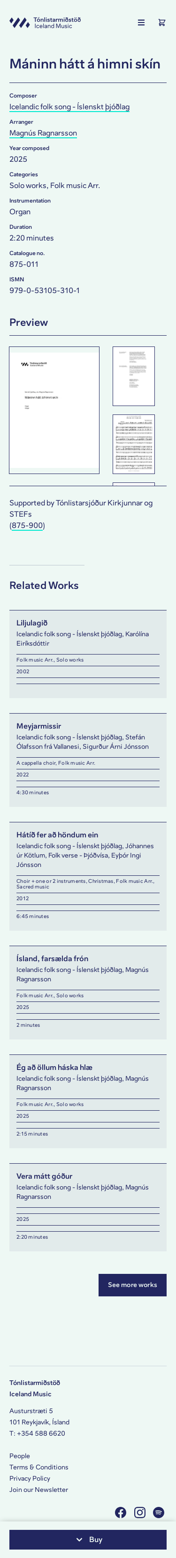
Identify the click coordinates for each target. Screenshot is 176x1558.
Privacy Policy (29, 1479)
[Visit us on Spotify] (160, 1512)
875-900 (27, 525)
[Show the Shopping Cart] (162, 22)
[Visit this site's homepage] (45, 22)
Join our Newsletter (38, 1490)
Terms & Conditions (39, 1467)
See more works (132, 1285)
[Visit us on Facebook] (122, 1512)
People (19, 1456)
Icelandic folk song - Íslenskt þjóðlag (69, 106)
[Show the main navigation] (141, 22)
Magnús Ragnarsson (43, 132)
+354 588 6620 (41, 1434)
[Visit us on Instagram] (141, 1512)
